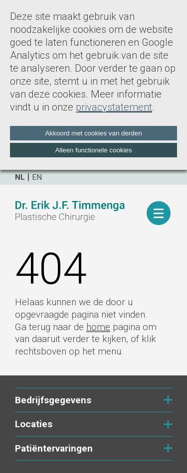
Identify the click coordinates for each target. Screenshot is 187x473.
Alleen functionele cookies (93, 150)
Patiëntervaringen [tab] (93, 448)
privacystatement (114, 107)
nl (20, 177)
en (37, 177)
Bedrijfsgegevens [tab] (93, 400)
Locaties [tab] (93, 424)
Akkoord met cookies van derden (93, 133)
